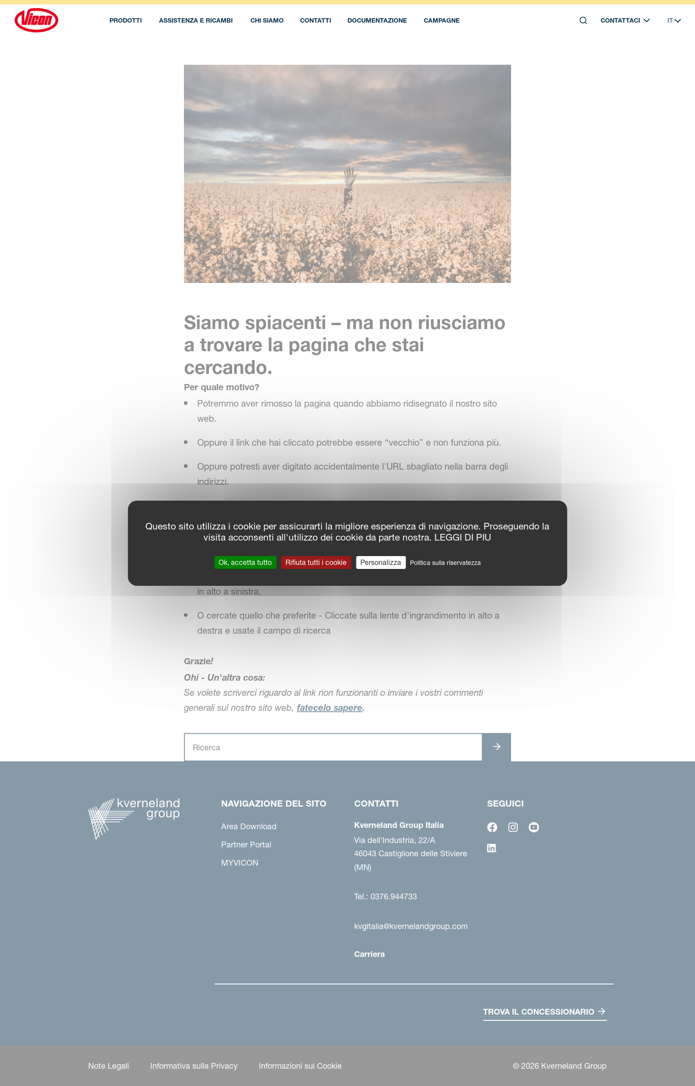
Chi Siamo (267, 20)
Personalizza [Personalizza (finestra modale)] (380, 561)
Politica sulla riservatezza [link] (445, 562)
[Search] (583, 20)
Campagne (442, 20)
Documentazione (377, 20)
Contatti (315, 20)
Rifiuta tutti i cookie (316, 561)
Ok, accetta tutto (245, 561)
